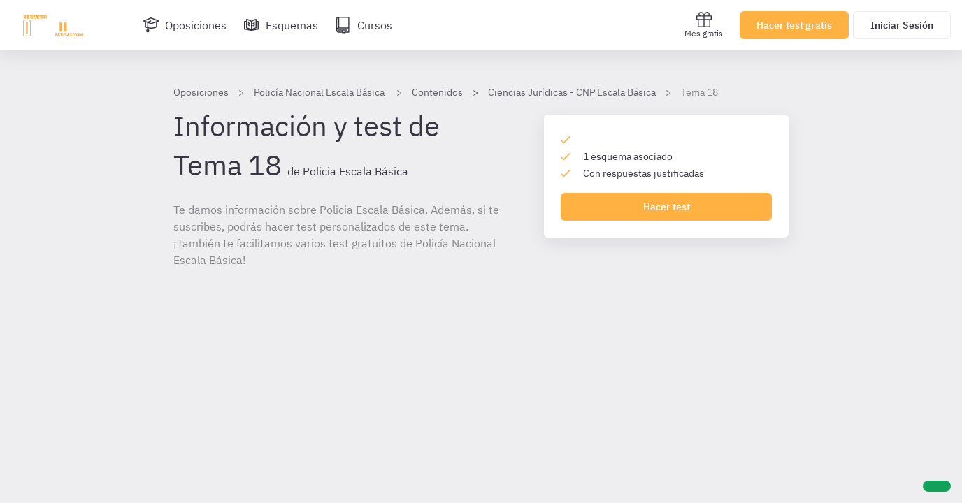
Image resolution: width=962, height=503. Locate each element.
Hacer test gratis (794, 25)
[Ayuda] (937, 486)
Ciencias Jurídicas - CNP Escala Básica (572, 92)
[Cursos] (363, 25)
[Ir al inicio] (53, 25)
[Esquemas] (280, 25)
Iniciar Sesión (901, 25)
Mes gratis (703, 24)
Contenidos (437, 92)
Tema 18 (699, 92)
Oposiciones (201, 92)
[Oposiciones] (184, 25)
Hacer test (666, 207)
